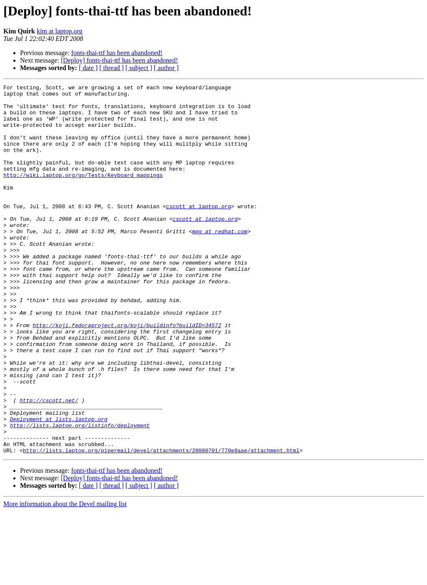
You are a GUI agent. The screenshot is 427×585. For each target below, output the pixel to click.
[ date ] (88, 67)
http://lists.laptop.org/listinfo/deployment (80, 494)
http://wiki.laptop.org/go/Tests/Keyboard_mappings (83, 193)
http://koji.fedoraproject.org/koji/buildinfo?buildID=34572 (127, 374)
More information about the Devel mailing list (65, 577)
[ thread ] (111, 67)
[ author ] (166, 67)
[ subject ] (139, 67)
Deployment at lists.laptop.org (59, 486)
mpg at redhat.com (219, 261)
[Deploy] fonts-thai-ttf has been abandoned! (119, 60)
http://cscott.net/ (49, 464)
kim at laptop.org (59, 31)
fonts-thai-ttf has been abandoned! (117, 52)
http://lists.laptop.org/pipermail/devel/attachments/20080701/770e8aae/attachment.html (161, 524)
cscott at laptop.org (198, 231)
